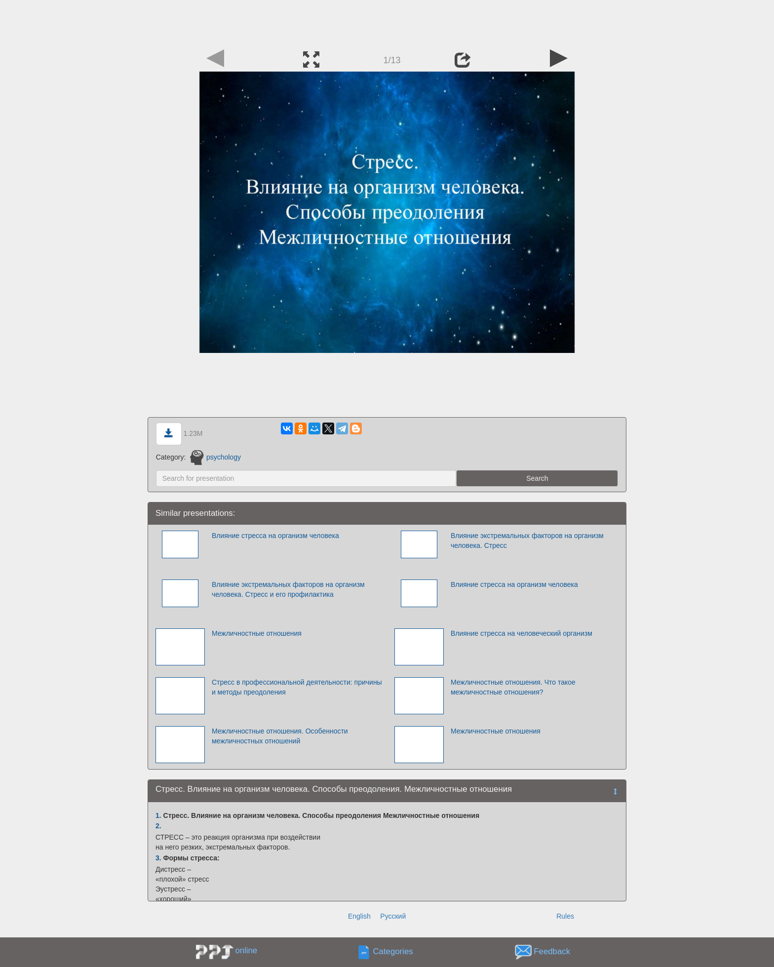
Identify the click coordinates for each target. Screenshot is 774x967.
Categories (393, 951)
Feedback (552, 951)
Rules (565, 916)
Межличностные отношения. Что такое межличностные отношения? (513, 687)
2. (158, 826)
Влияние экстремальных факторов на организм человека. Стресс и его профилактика (288, 589)
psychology (215, 457)
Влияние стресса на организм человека (275, 536)
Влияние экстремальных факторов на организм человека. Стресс (527, 540)
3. (158, 858)
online (246, 950)
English (359, 916)
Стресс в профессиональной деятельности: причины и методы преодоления (297, 687)
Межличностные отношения (257, 633)
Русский (393, 916)
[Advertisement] (387, 22)
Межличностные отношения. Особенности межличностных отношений (280, 736)
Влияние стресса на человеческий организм (521, 633)
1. (158, 815)
